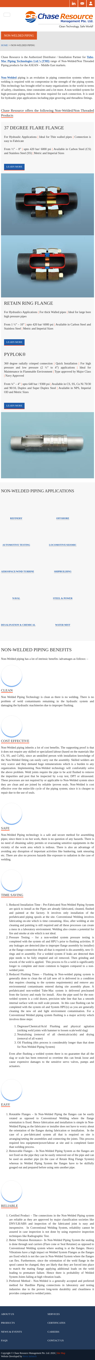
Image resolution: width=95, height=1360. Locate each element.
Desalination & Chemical (18, 625)
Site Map (60, 1353)
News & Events (11, 1331)
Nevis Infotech (30, 1356)
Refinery (16, 518)
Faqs (4, 1340)
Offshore (62, 518)
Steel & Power (63, 598)
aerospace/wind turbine (17, 571)
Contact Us (56, 1340)
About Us (7, 1314)
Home (4, 45)
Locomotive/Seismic (62, 545)
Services (54, 1314)
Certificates (56, 1322)
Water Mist (62, 625)
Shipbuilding (62, 571)
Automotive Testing (16, 545)
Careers (53, 1331)
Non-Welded (9, 77)
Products (8, 1322)
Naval (16, 598)
